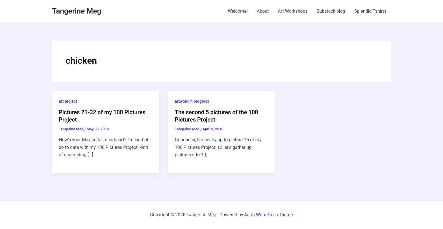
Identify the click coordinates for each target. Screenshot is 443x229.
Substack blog (331, 11)
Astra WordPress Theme (268, 214)
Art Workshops (293, 11)
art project (68, 101)
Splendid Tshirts (370, 11)
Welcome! (237, 11)
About (263, 11)
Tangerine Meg (76, 11)
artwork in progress (192, 101)
